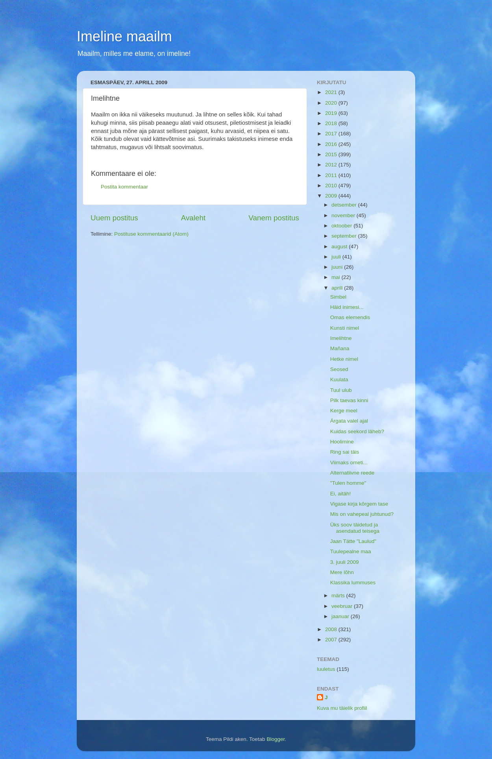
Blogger (275, 739)
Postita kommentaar (124, 187)
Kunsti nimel (344, 328)
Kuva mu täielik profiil (342, 708)
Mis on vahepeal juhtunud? (362, 514)
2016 (331, 144)
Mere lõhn (342, 572)
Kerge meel (343, 411)
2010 (331, 185)
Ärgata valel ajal (349, 421)
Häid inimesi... (347, 307)
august (340, 246)
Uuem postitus (114, 218)
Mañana (340, 348)
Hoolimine (342, 442)
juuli (336, 257)
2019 (331, 113)
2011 (331, 175)
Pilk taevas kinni (349, 400)
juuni (337, 267)
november (344, 215)
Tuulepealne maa (350, 551)
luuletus (326, 669)
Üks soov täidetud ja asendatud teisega (354, 528)
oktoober (342, 226)
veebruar (342, 606)
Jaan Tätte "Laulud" (353, 541)
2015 (331, 154)
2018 (331, 123)
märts (338, 595)
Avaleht (193, 218)
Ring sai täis (344, 452)
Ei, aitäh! (340, 494)
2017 (331, 134)
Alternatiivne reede (352, 473)
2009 (331, 196)
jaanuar (341, 616)
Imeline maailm (124, 36)
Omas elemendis (350, 317)
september (344, 236)
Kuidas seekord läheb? (357, 431)
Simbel (338, 297)
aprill (337, 288)
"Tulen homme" (348, 483)
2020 (331, 103)
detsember (344, 205)
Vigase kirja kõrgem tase (359, 504)
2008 (331, 629)
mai (336, 277)
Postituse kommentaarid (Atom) (151, 234)
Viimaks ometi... (349, 462)
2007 (331, 640)
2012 (331, 165)
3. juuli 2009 (344, 562)
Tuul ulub (341, 390)
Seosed (339, 369)
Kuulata (339, 379)
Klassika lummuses (353, 582)
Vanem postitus (273, 218)
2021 (331, 92)
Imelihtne (341, 338)
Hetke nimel (344, 359)
